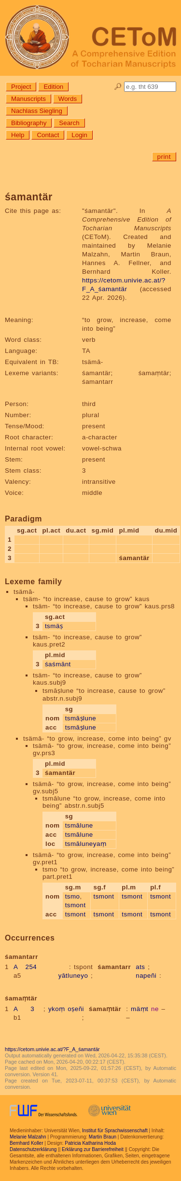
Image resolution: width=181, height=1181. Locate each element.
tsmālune (79, 825)
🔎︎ (118, 86)
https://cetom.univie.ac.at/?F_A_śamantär (52, 1049)
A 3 (24, 1008)
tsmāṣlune (81, 718)
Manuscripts (28, 98)
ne (155, 1008)
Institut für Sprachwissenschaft (115, 1130)
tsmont (75, 905)
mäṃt (139, 1008)
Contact (48, 135)
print (164, 156)
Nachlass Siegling (36, 110)
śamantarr (114, 966)
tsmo (72, 896)
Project (21, 86)
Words (67, 98)
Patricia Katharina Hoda (90, 1143)
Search (69, 123)
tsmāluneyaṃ (86, 843)
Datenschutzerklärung (33, 1149)
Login (79, 135)
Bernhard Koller (26, 1143)
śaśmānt (58, 664)
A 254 (25, 966)
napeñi (146, 975)
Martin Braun (102, 1136)
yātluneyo (73, 975)
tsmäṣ (54, 626)
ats (140, 966)
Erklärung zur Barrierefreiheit (93, 1149)
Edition (53, 86)
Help (17, 135)
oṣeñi (76, 1008)
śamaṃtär (105, 1008)
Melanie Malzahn (28, 1136)
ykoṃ (56, 1008)
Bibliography (28, 123)
